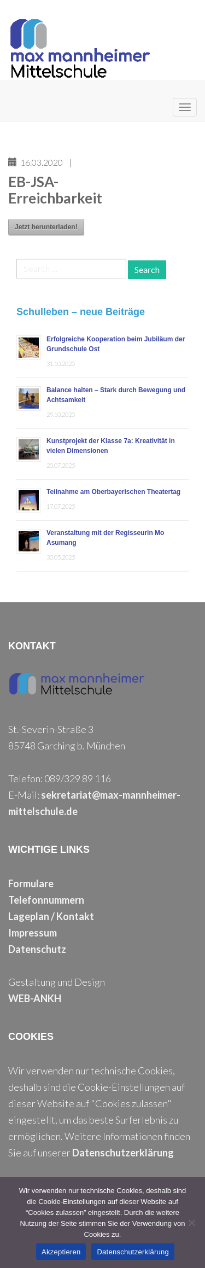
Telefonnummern (46, 900)
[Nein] (191, 1222)
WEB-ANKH (34, 998)
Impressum (32, 933)
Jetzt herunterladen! (46, 227)
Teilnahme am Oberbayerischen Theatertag (113, 492)
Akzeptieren (61, 1252)
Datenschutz (37, 949)
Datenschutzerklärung (123, 1153)
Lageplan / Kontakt (51, 916)
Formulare (31, 883)
